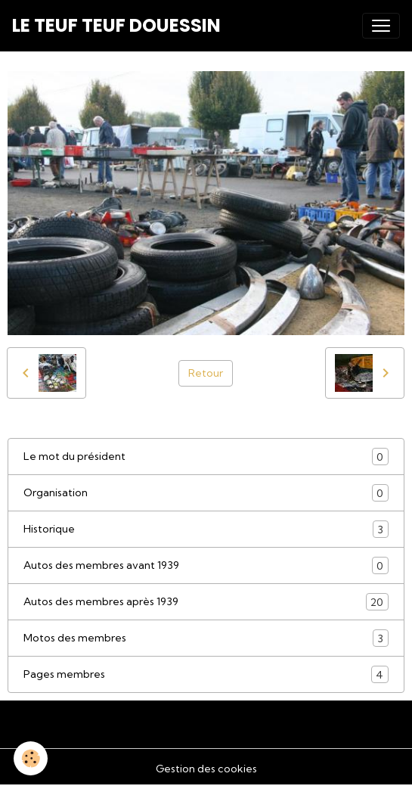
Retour (205, 373)
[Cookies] (31, 758)
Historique (206, 529)
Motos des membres (206, 638)
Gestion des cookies (206, 768)
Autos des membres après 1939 (206, 601)
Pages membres (206, 674)
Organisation (206, 493)
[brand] (116, 25)
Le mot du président (206, 456)
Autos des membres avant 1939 (206, 565)
